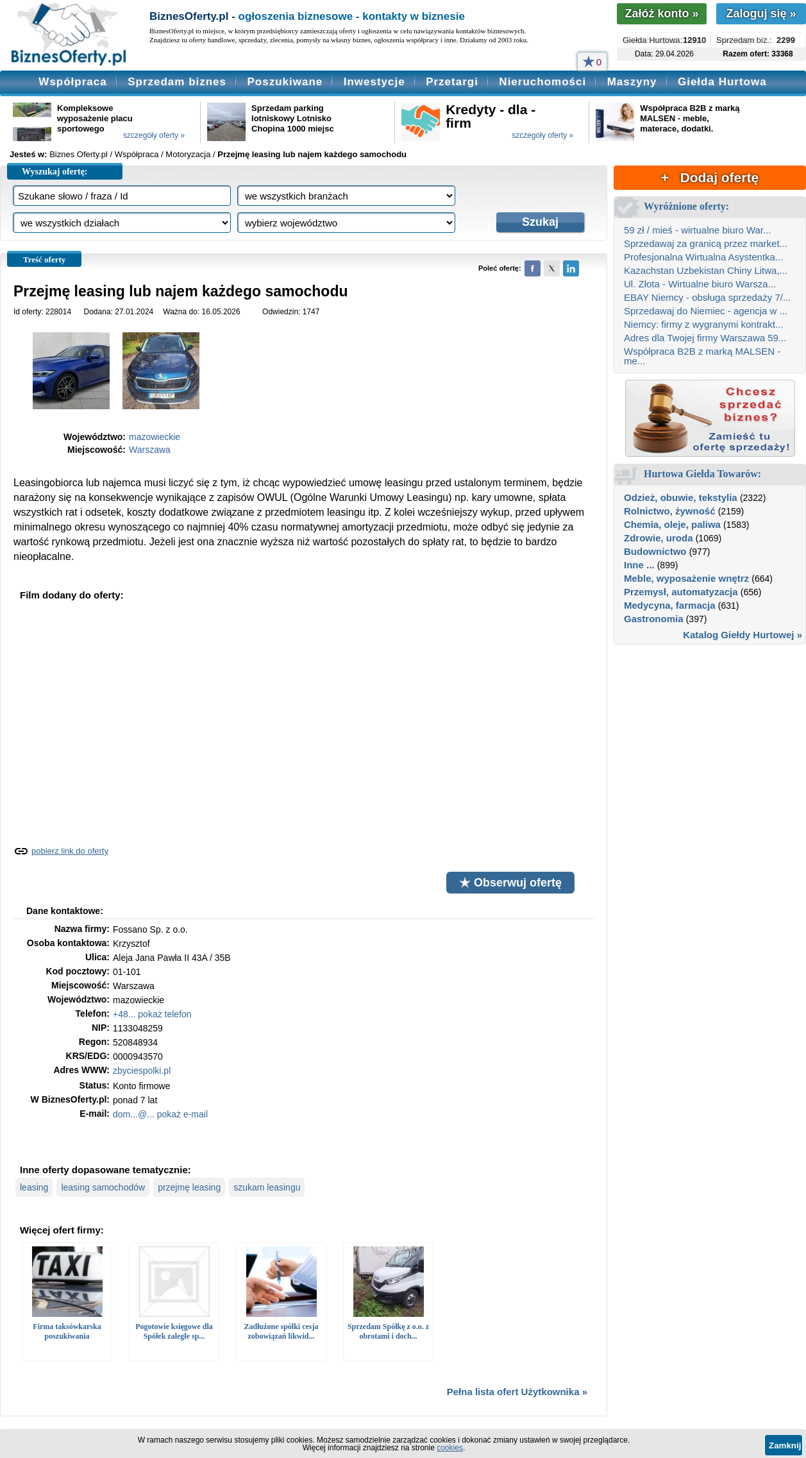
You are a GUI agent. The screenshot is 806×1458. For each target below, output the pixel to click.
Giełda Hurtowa (722, 82)
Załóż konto (661, 13)
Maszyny (632, 82)
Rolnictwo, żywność (670, 510)
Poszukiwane (285, 82)
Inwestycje (374, 82)
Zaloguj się (761, 13)
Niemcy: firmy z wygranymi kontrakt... (703, 324)
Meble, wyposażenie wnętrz (686, 578)
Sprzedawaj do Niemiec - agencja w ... (705, 310)
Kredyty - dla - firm (490, 116)
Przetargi (452, 82)
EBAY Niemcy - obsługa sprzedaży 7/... (707, 297)
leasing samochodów (103, 1187)
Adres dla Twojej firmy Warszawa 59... (705, 337)
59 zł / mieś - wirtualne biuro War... (697, 230)
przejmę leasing (189, 1187)
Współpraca (72, 82)
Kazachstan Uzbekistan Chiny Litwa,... (705, 270)
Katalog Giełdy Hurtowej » (742, 634)
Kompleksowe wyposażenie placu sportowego (95, 118)
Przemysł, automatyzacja (681, 591)
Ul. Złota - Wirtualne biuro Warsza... (700, 283)
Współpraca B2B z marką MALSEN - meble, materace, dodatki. (689, 118)
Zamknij (785, 1445)
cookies (450, 1447)
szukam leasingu (266, 1187)
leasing (34, 1187)
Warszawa (150, 450)
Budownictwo (655, 551)
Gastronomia (654, 618)
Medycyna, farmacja (670, 605)
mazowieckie (154, 437)
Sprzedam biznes (177, 82)
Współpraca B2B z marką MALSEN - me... (702, 356)
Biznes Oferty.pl (78, 154)
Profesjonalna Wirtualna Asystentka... (703, 256)
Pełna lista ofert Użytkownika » (517, 1391)
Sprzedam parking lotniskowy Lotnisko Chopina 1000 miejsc (292, 118)
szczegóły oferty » (154, 135)
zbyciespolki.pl (142, 1070)
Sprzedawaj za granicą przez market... (705, 243)
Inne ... (639, 564)
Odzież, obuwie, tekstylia (680, 497)
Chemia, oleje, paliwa (672, 524)
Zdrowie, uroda (658, 537)
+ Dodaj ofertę (710, 177)
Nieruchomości (542, 82)
